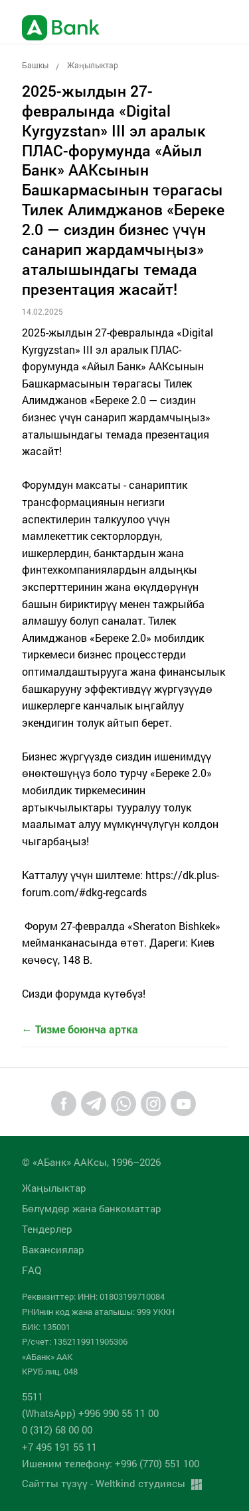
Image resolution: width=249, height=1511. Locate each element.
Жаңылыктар (92, 65)
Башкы (35, 65)
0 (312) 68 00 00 (57, 1429)
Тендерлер (47, 1228)
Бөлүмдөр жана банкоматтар (91, 1208)
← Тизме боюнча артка (80, 1029)
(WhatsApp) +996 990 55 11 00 (90, 1413)
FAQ (31, 1270)
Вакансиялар (53, 1249)
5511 (32, 1396)
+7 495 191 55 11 (59, 1446)
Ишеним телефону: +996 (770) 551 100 (110, 1463)
